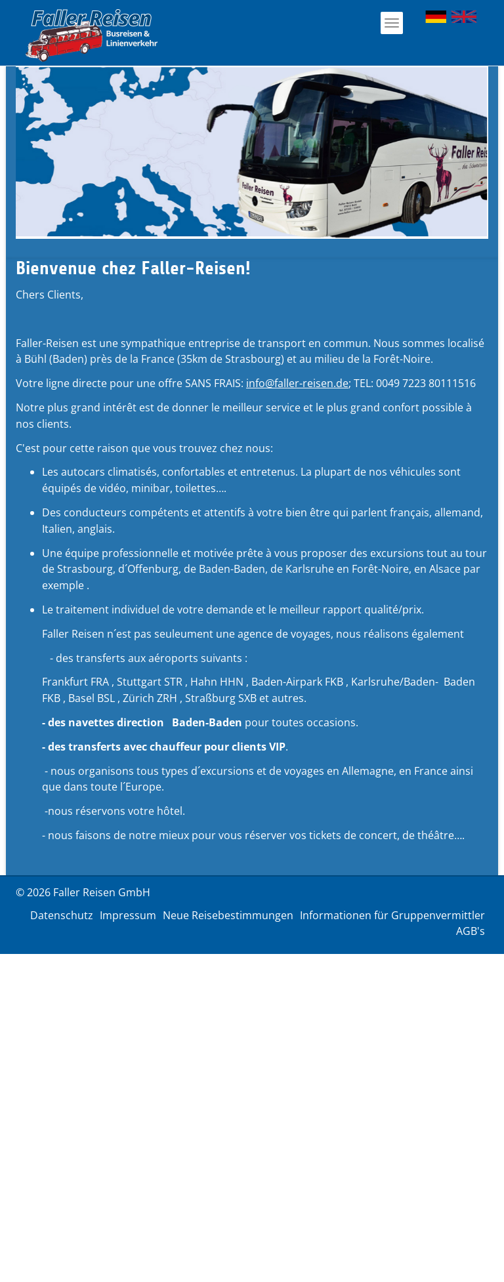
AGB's (470, 931)
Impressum (128, 915)
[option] (252, 152)
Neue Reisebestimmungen (228, 915)
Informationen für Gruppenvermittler (392, 915)
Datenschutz (61, 915)
